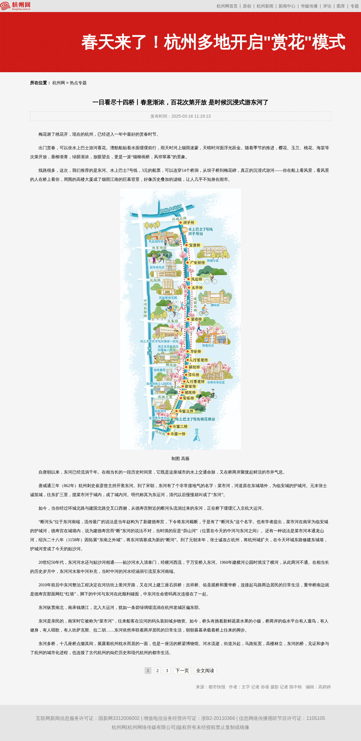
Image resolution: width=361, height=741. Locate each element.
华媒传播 (309, 6)
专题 (354, 6)
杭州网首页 (227, 6)
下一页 (182, 670)
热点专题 (78, 82)
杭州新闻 (265, 6)
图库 (341, 6)
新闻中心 (287, 6)
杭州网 (58, 82)
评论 (327, 6)
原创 (247, 6)
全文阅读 (205, 670)
